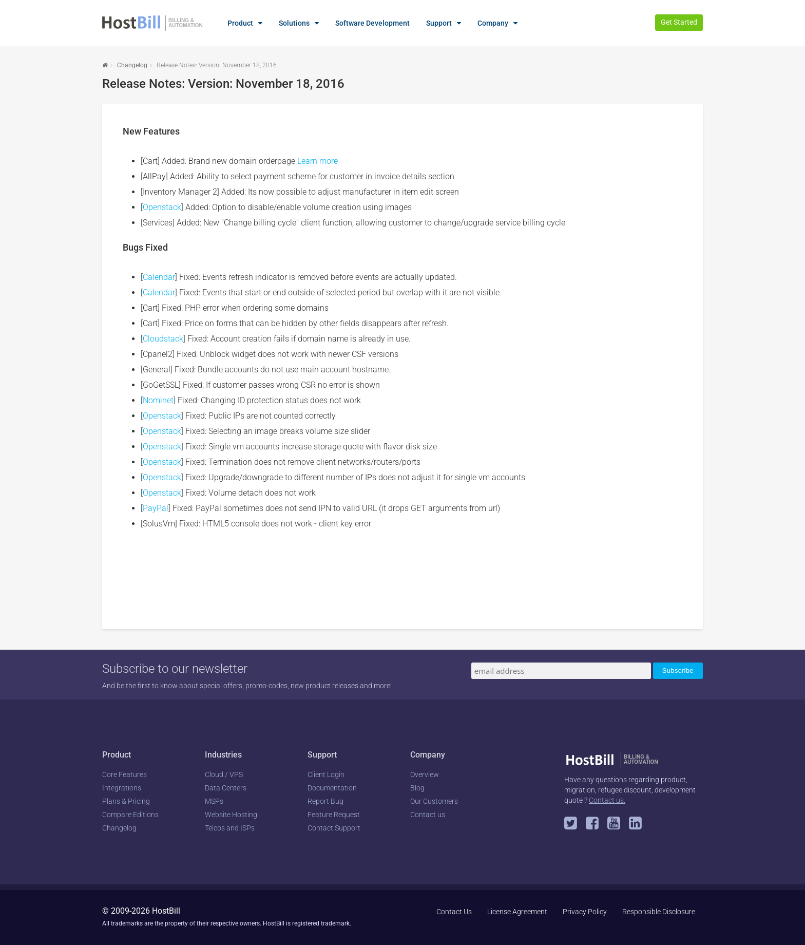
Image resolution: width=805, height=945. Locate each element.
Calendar (159, 277)
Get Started (679, 22)
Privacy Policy (585, 912)
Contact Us (454, 912)
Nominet (158, 400)
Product (240, 23)
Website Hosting (231, 814)
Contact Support (334, 828)
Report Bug (325, 801)
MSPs (214, 801)
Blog (417, 788)
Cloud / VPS (224, 774)
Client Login (326, 774)
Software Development (372, 23)
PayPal (155, 508)
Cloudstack (163, 339)
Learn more (317, 161)
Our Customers (434, 801)
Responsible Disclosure (658, 912)
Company (492, 23)
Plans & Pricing (126, 801)
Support (439, 23)
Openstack (162, 207)
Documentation (332, 788)
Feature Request (334, 814)
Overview (424, 774)
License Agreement (517, 912)
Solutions (294, 23)
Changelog (132, 65)
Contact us (427, 814)
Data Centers (225, 788)
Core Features (124, 774)
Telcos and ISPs (230, 828)
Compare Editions (130, 814)
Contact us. (607, 800)
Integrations (121, 788)
